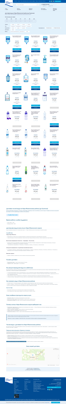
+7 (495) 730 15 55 (45, 4)
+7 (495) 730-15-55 (12, 215)
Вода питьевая (16, 381)
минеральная (29, 26)
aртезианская (23, 26)
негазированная (18, 26)
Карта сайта (35, 390)
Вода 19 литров (16, 382)
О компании (26, 379)
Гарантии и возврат (27, 382)
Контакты (25, 388)
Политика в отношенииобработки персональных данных (38, 385)
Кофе (15, 388)
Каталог (15, 379)
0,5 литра (23, 24)
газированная (13, 26)
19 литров (13, 24)
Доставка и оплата (27, 381)
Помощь (25, 383)
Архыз (27, 31)
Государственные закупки (37, 381)
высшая (13, 29)
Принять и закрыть (56, 402)
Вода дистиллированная (18, 390)
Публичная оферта (36, 391)
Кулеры (15, 383)
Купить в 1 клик (35, 105)
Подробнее (47, 402)
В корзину (17, 51)
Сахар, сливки (16, 389)
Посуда (15, 384)
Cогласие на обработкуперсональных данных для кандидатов (39, 388)
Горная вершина (22, 31)
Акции (25, 384)
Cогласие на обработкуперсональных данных (37, 387)
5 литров (18, 24)
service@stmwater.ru (58, 385)
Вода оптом (26, 389)
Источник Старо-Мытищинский (15, 31)
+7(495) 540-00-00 (58, 382)
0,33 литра (29, 24)
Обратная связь (58, 1)
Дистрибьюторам (36, 379)
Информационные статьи (37, 383)
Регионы (34, 382)
